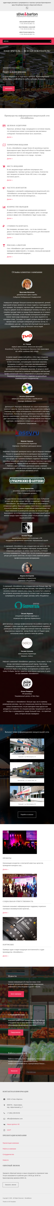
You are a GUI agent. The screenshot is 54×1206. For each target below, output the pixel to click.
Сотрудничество (8, 1154)
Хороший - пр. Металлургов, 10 (27, 756)
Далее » (10, 137)
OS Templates (12, 1201)
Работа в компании (9, 1149)
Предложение (16, 1032)
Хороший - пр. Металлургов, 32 (27, 804)
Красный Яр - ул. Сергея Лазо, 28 (27, 780)
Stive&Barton (28, 1198)
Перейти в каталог (27, 814)
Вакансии (14, 1071)
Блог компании (16, 994)
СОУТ (9, 1130)
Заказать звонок (10, 1185)
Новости (5, 1160)
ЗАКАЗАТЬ (8, 88)
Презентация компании (11, 1143)
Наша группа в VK (13, 1124)
